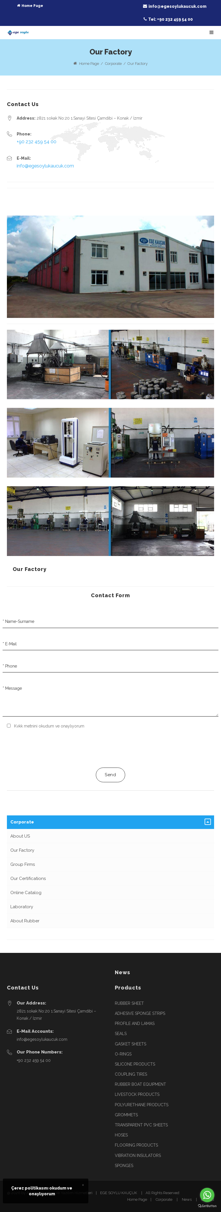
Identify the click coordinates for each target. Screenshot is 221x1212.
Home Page (89, 63)
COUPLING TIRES (131, 1074)
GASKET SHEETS (130, 1044)
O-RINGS (123, 1054)
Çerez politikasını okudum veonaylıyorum (41, 1191)
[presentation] (50, 748)
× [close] (83, 1185)
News (187, 1199)
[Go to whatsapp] (207, 1195)
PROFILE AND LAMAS (135, 1023)
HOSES (121, 1135)
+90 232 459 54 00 (36, 141)
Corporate (22, 822)
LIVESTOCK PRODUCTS (137, 1094)
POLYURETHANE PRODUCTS (141, 1104)
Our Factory (30, 569)
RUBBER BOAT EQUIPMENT (140, 1084)
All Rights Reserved (162, 1193)
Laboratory (21, 906)
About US (20, 836)
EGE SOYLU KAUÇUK (118, 1193)
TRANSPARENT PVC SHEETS (141, 1125)
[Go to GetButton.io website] (207, 1206)
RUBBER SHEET (129, 1003)
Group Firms (22, 864)
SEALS (121, 1033)
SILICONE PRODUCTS (135, 1064)
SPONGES (124, 1165)
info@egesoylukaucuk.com (45, 166)
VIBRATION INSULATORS (138, 1155)
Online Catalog (25, 892)
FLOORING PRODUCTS (136, 1145)
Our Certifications (28, 878)
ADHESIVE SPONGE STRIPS (140, 1013)
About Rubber (24, 920)
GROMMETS (126, 1115)
